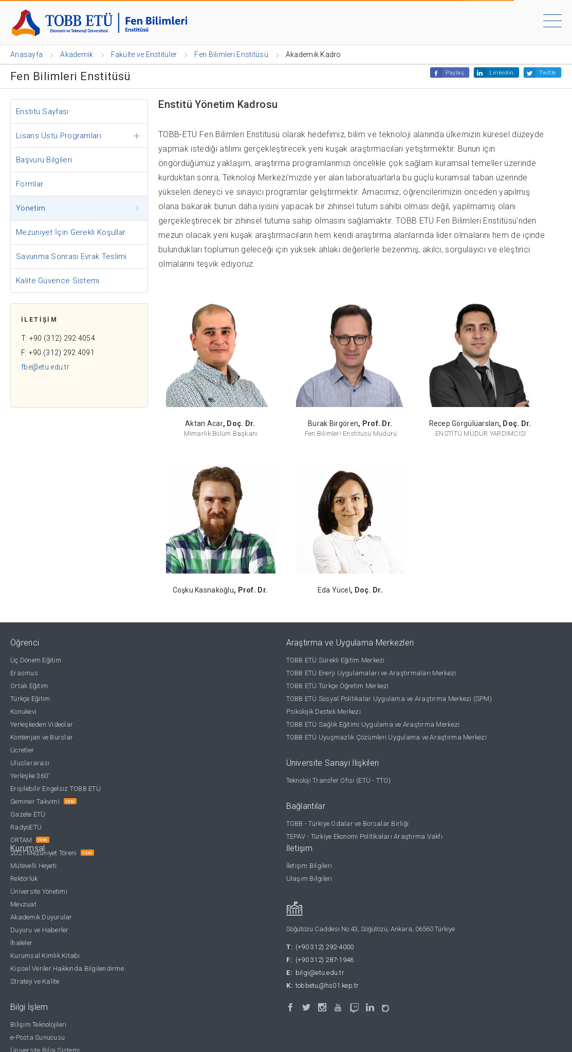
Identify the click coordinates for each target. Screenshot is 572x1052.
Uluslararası (29, 763)
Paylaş (455, 72)
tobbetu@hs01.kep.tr (327, 985)
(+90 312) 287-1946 (325, 960)
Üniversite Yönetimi (38, 891)
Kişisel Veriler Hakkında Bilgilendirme (67, 968)
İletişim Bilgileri (309, 866)
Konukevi (23, 711)
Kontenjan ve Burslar (41, 737)
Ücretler (22, 750)
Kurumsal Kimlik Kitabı (45, 955)
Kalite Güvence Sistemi (58, 280)
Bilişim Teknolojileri (38, 1024)
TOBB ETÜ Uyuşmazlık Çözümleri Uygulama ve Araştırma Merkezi (386, 737)
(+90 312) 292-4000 (325, 947)
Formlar (29, 184)
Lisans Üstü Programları (58, 135)
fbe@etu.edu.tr (45, 367)
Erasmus (24, 673)
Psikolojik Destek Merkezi (323, 711)
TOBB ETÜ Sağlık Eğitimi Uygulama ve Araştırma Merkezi (373, 724)
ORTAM (21, 840)
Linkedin (501, 72)
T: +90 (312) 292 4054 (58, 338)
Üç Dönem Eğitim (35, 660)
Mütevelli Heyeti (33, 866)
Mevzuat (23, 904)
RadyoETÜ (26, 827)
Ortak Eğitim (29, 686)
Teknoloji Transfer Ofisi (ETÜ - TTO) (338, 780)
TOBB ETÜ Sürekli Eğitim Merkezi (335, 660)
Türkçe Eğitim (30, 699)
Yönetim (30, 208)
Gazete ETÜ (28, 814)
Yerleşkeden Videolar (41, 724)
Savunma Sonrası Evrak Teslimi (71, 256)
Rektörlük (24, 878)
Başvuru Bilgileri (44, 159)
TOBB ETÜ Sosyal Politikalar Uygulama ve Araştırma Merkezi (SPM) (389, 699)
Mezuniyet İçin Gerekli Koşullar (70, 232)
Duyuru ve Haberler (39, 930)
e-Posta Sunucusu (37, 1037)
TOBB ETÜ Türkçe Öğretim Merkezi (337, 686)
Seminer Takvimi (35, 801)
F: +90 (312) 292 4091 (58, 352)
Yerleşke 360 (30, 776)
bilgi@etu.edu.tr (320, 972)
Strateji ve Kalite (35, 981)
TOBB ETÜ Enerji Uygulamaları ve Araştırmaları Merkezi (371, 673)
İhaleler (21, 943)
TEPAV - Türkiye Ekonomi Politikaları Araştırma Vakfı (364, 836)
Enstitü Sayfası (42, 111)
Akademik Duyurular (41, 917)
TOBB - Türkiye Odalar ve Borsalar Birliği (347, 823)
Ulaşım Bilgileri (309, 878)
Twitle (547, 72)
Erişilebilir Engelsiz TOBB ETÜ (55, 788)
